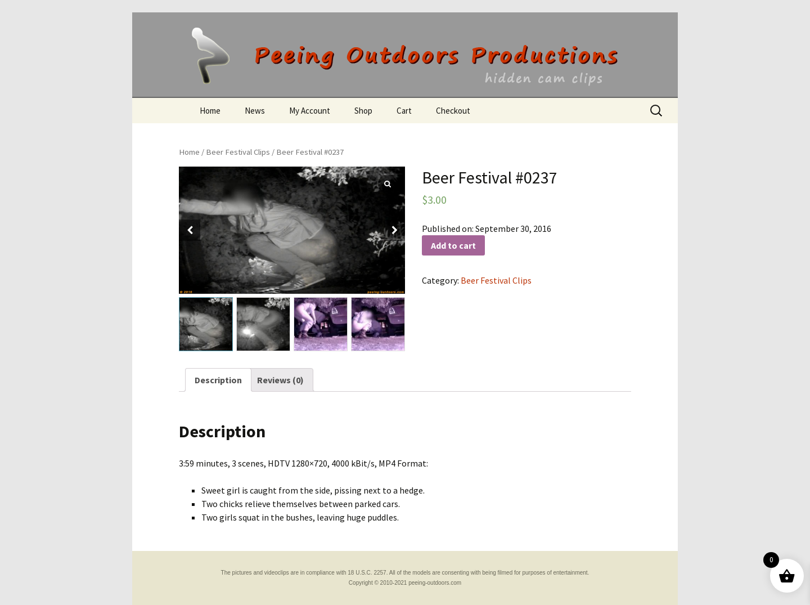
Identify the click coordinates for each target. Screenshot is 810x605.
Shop (363, 110)
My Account (309, 110)
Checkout (453, 110)
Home (210, 110)
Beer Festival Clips (238, 152)
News (255, 110)
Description (218, 380)
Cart (404, 110)
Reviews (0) (280, 380)
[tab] (218, 380)
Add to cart (453, 245)
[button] (394, 230)
